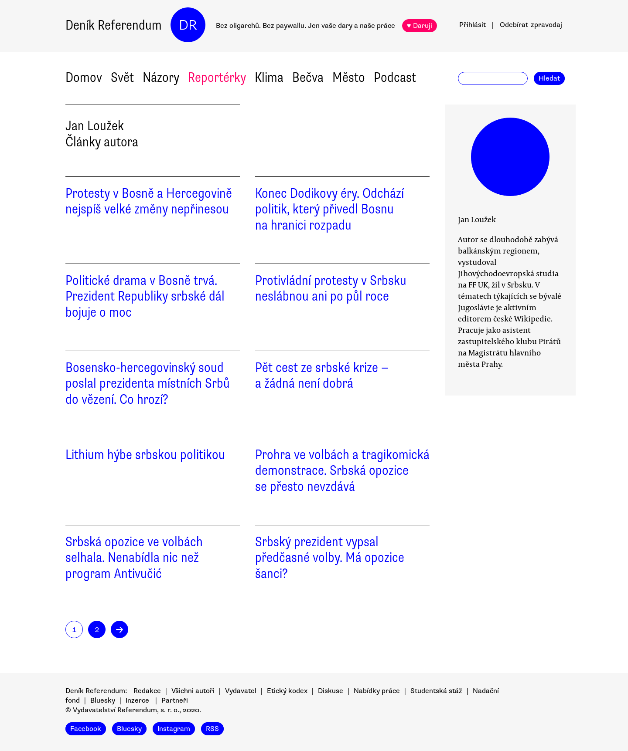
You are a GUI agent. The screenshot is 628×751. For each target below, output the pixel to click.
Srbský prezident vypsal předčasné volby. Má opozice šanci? (329, 557)
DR (188, 25)
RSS (212, 728)
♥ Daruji (419, 25)
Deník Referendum (113, 25)
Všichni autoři (193, 691)
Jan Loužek (477, 219)
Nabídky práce (377, 691)
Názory (161, 77)
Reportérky (217, 77)
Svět (122, 77)
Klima (269, 77)
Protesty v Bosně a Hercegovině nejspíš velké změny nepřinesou (148, 201)
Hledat (549, 78)
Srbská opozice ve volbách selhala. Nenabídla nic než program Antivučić (134, 557)
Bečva (308, 77)
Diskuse (330, 691)
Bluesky (102, 700)
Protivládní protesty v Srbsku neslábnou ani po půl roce (330, 288)
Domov (83, 77)
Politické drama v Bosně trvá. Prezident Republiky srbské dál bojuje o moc (145, 296)
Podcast (395, 77)
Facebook (85, 728)
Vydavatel (240, 691)
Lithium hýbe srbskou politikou (145, 454)
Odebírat (531, 24)
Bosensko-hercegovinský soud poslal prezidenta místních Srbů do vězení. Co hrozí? (147, 383)
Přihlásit (472, 24)
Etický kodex (287, 691)
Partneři (174, 700)
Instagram (173, 728)
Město (348, 77)
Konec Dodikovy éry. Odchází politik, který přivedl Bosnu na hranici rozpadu (329, 209)
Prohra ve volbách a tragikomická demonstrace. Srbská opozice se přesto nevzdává (342, 470)
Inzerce (137, 700)
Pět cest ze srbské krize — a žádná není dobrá (322, 375)
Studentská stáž (436, 691)
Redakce (147, 691)
